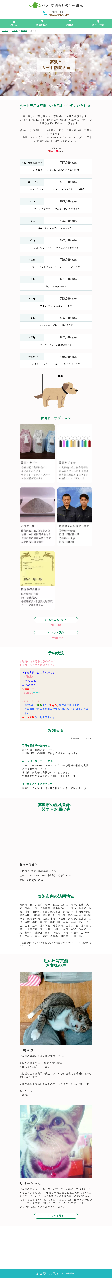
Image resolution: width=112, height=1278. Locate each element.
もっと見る (57, 1215)
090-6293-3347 (57, 620)
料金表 (70, 25)
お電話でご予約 (58, 1273)
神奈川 (24, 31)
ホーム (14, 25)
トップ (5, 31)
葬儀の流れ (42, 25)
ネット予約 (98, 25)
